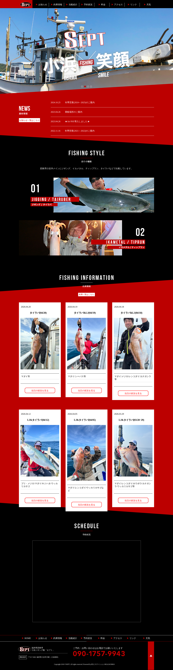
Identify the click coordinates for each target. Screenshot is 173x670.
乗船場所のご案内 (73, 112)
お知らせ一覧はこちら (29, 120)
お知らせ (41, 4)
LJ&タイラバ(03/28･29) (131, 420)
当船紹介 (71, 4)
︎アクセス (117, 4)
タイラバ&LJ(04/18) (131, 312)
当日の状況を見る (40, 390)
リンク (132, 4)
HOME (26, 638)
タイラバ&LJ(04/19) (85, 312)
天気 (147, 4)
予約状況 (86, 4)
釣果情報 (56, 4)
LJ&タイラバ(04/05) (85, 420)
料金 (101, 4)
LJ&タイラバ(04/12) (38, 420)
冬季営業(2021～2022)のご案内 (79, 131)
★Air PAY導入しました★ (77, 121)
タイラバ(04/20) (38, 312)
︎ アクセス (116, 638)
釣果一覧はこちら (86, 294)
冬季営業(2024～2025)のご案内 (79, 102)
